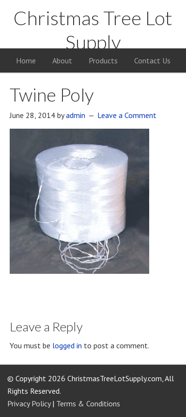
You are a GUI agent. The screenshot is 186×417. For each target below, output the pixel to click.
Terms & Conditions (88, 403)
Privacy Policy (28, 403)
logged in (67, 345)
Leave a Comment (126, 115)
